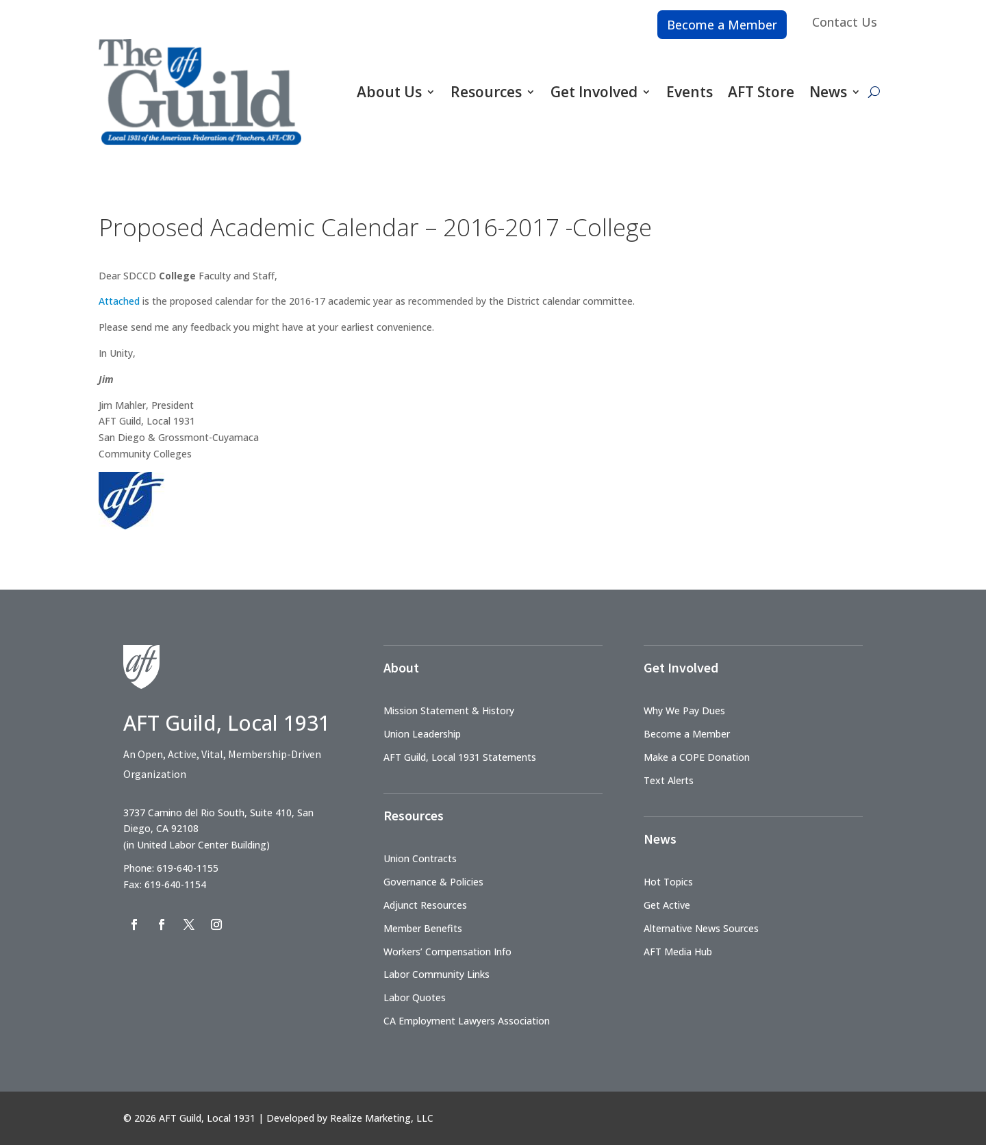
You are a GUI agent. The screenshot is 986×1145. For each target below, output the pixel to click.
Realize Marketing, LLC (381, 1117)
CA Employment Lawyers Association (466, 1020)
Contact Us (844, 22)
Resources (486, 91)
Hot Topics (668, 881)
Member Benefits (422, 928)
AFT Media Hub (678, 951)
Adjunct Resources (425, 904)
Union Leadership (422, 733)
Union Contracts (420, 858)
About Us (389, 91)
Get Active (667, 904)
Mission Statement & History (448, 710)
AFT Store (761, 91)
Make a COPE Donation (697, 757)
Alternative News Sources (701, 928)
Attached (120, 300)
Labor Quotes (414, 997)
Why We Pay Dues (684, 710)
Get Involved (594, 91)
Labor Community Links (436, 974)
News (828, 91)
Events (689, 91)
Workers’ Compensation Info (447, 951)
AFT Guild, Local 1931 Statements (459, 757)
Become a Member (722, 24)
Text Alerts (669, 780)
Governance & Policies (433, 881)
